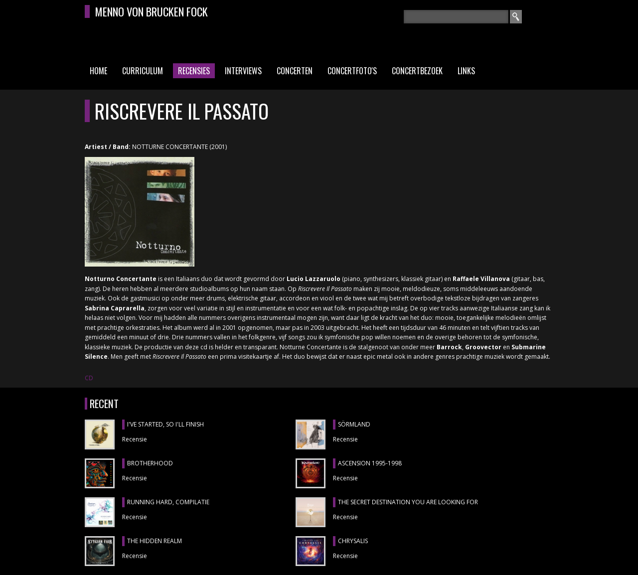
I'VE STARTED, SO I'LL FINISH (165, 424)
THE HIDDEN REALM (154, 541)
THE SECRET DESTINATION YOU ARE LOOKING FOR (408, 502)
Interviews (243, 71)
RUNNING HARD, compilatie (168, 502)
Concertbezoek (417, 71)
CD (89, 378)
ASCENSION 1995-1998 (370, 463)
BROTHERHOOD (150, 463)
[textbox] (456, 16)
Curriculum (142, 71)
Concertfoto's (352, 71)
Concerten (295, 71)
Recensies (194, 71)
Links (466, 71)
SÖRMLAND (354, 424)
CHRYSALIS (353, 541)
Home (98, 71)
